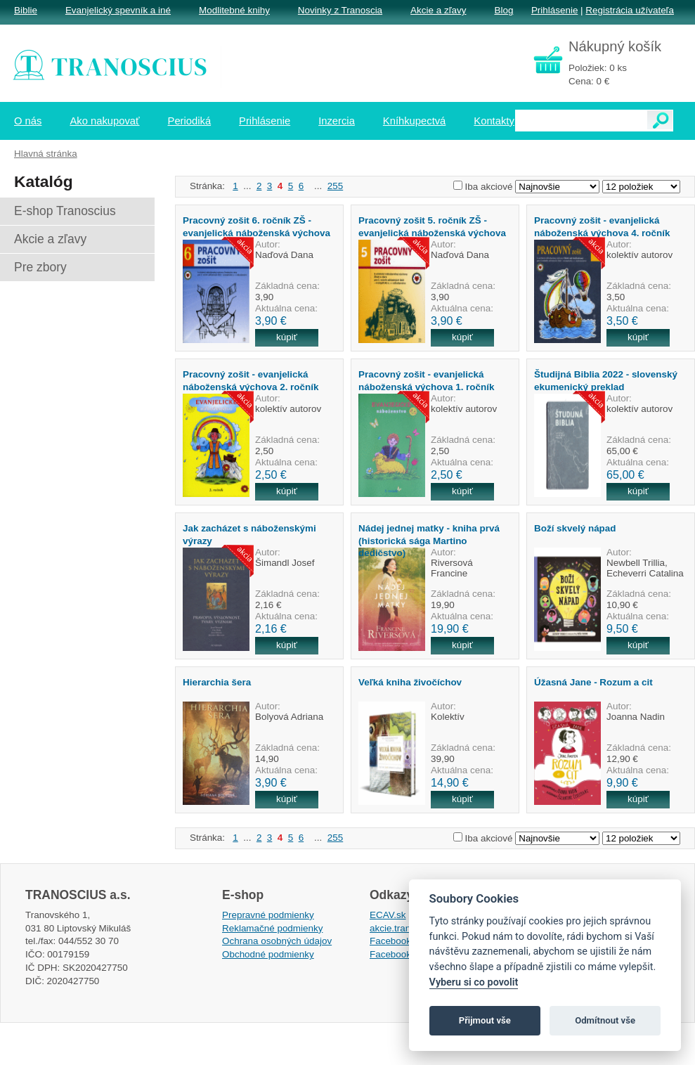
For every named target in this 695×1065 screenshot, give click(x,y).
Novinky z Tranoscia (340, 10)
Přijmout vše (485, 1020)
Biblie (25, 10)
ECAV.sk (388, 915)
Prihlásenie (554, 10)
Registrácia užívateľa (629, 10)
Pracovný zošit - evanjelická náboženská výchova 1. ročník (426, 380)
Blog (503, 10)
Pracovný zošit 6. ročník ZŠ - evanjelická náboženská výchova (256, 226)
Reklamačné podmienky (272, 928)
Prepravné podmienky (268, 915)
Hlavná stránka (45, 153)
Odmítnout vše (605, 1020)
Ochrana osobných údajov (277, 941)
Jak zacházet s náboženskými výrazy (249, 534)
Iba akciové (489, 186)
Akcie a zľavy (438, 10)
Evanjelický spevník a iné (118, 10)
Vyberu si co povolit (474, 982)
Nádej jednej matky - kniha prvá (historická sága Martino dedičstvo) (429, 540)
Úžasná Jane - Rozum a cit (593, 682)
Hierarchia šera (217, 682)
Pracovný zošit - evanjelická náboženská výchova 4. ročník (602, 226)
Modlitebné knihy (234, 10)
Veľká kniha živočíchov (410, 682)
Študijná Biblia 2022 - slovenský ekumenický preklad (605, 380)
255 (335, 186)
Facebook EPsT (403, 954)
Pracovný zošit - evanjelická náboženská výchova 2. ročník (250, 380)
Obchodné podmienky (268, 954)
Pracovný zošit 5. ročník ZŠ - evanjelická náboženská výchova (432, 226)
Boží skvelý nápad (575, 528)
